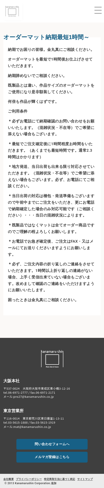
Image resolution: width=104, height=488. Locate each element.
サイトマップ (85, 479)
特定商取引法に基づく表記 (59, 479)
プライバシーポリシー (29, 479)
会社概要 (8, 479)
